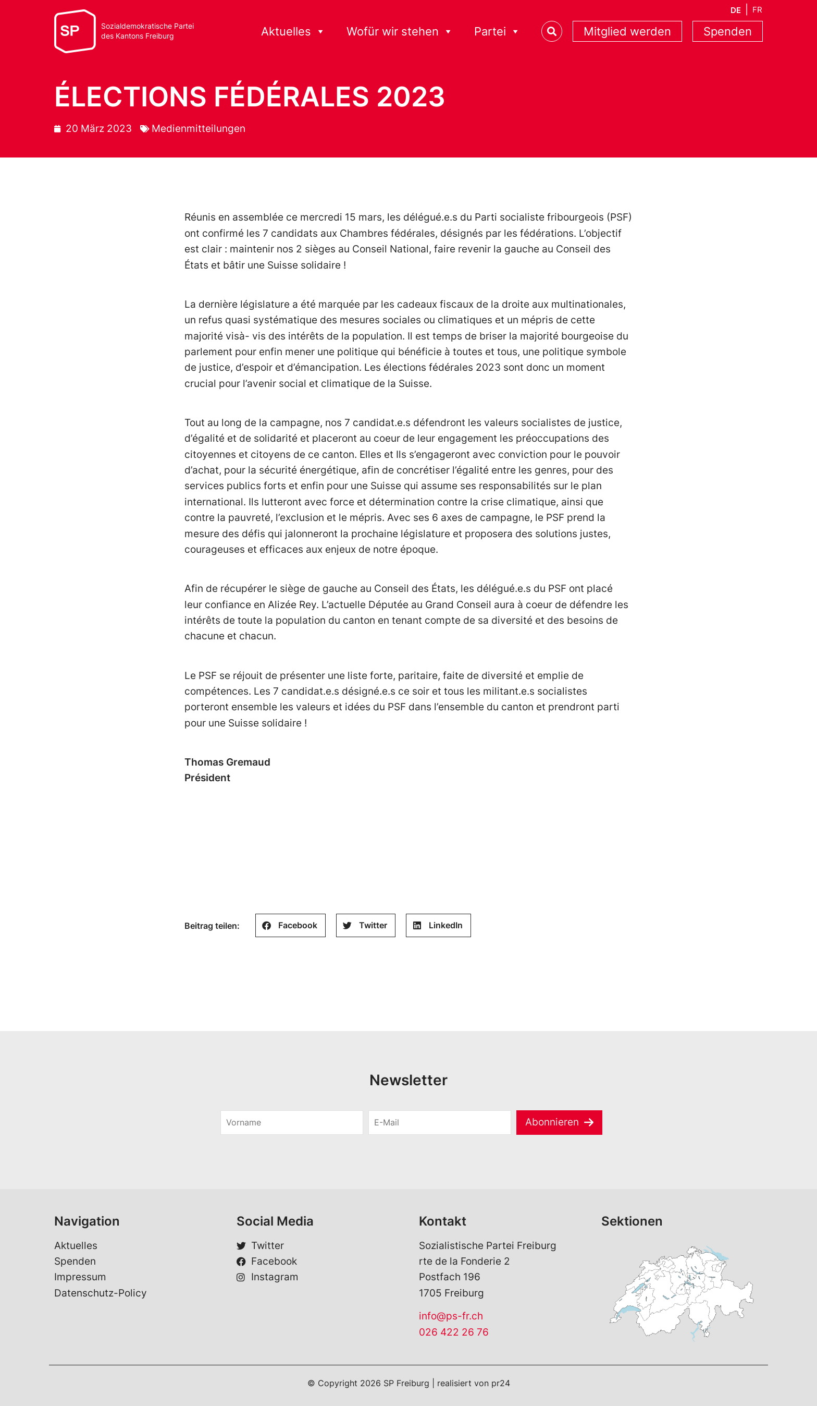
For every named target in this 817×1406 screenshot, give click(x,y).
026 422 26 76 (454, 1332)
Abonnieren (552, 1122)
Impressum (80, 1277)
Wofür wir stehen (399, 31)
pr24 (500, 1383)
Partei (497, 31)
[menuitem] (735, 10)
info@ (432, 1316)
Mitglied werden (627, 31)
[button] (290, 925)
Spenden (727, 31)
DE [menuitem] (736, 10)
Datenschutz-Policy (100, 1293)
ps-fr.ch (464, 1316)
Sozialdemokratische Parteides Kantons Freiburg (147, 31)
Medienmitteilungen (198, 129)
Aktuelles (293, 31)
